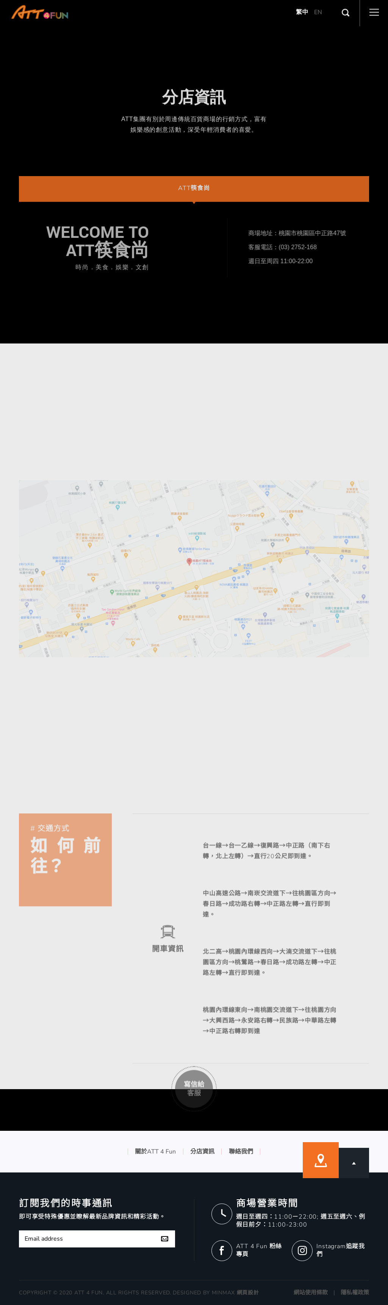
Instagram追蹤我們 (340, 1250)
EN (318, 5)
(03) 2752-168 (336, 247)
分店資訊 (202, 1152)
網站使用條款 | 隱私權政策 (331, 1292)
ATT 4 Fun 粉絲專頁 (259, 1250)
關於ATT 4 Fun (155, 1152)
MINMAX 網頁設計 (235, 1292)
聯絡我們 (241, 1152)
